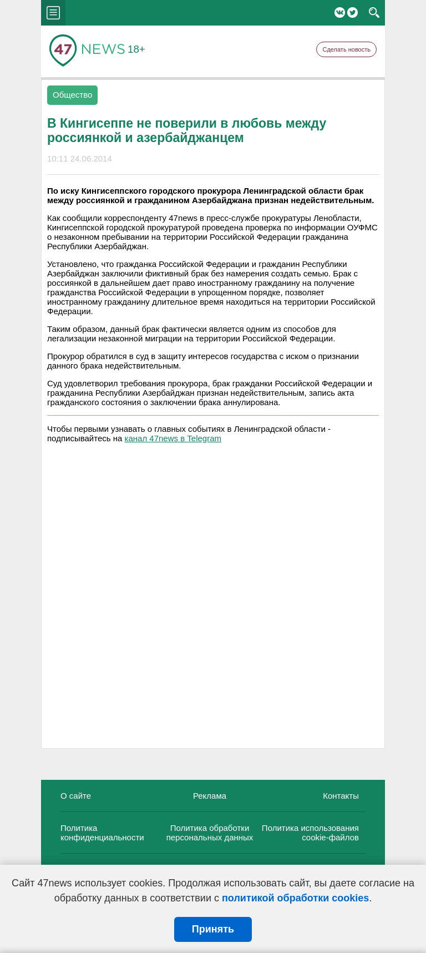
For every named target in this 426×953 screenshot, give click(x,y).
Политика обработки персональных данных (209, 832)
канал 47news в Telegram (173, 438)
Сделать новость (346, 49)
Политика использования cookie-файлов (310, 832)
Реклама (209, 795)
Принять (213, 929)
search (374, 13)
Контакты (341, 795)
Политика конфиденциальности (102, 832)
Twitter (352, 12)
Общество (72, 94)
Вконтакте (339, 12)
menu (53, 13)
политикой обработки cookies (295, 898)
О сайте (75, 795)
